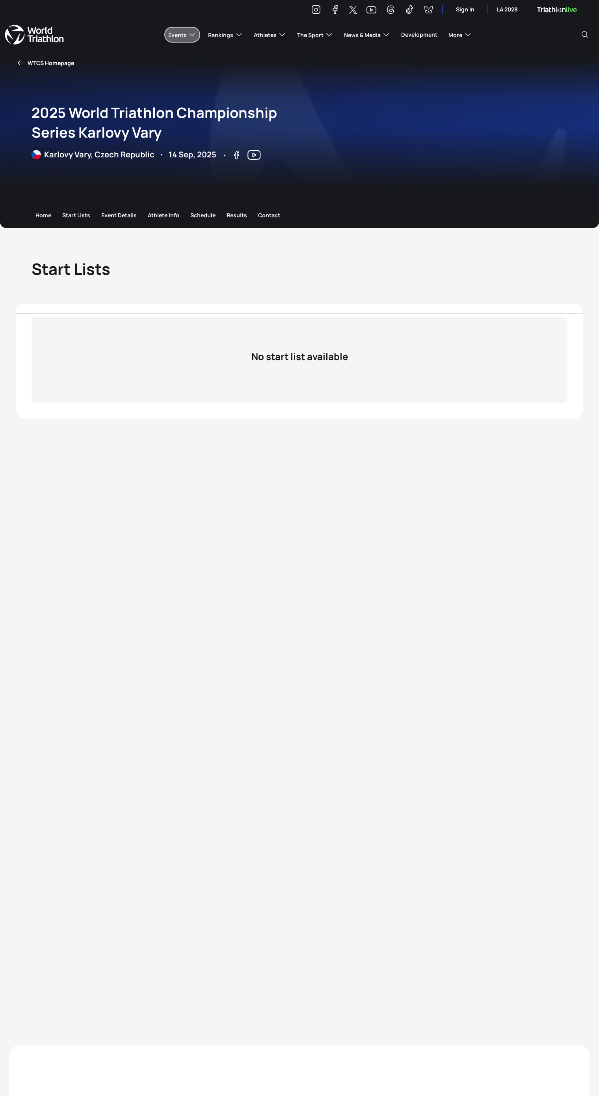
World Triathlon (34, 35)
